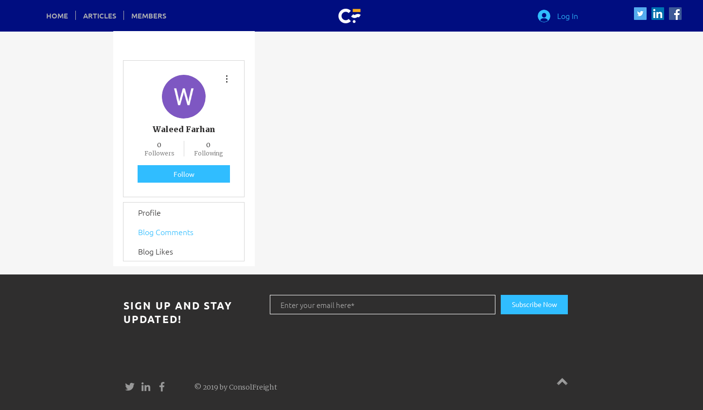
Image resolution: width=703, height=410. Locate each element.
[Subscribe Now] (534, 304)
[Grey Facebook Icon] (162, 386)
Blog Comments (165, 231)
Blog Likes (155, 251)
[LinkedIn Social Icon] (657, 13)
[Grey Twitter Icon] (129, 386)
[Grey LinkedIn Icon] (146, 386)
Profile (149, 212)
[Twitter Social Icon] (640, 13)
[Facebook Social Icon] (675, 13)
